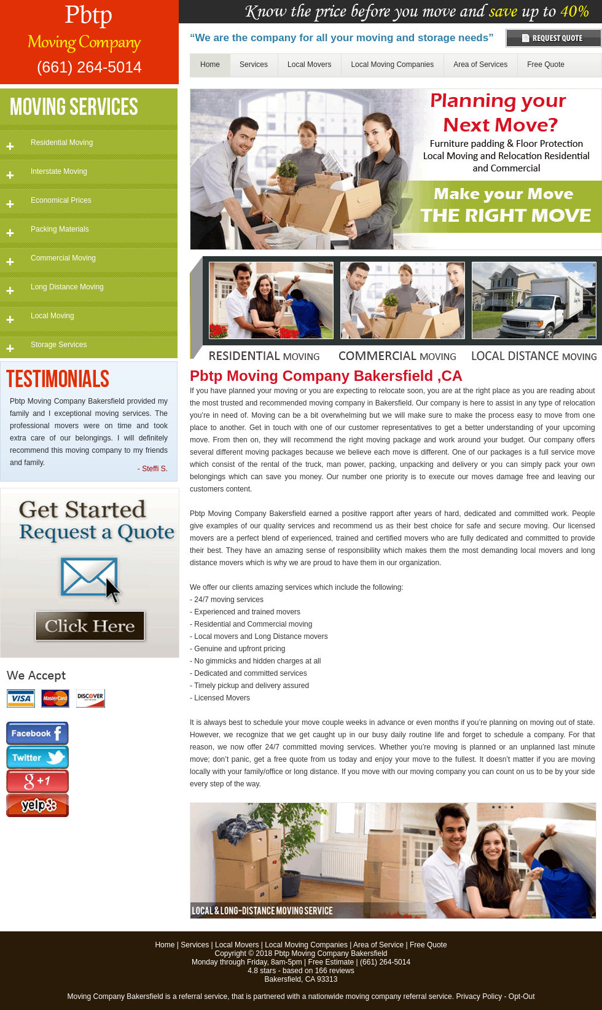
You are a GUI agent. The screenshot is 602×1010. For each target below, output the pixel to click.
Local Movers (309, 64)
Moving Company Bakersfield (115, 996)
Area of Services (480, 64)
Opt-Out (522, 996)
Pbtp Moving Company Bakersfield (330, 953)
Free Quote (546, 64)
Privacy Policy (479, 996)
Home (210, 64)
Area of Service (378, 945)
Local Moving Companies (392, 64)
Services (254, 64)
